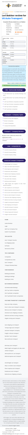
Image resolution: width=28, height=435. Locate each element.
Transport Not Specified (10, 125)
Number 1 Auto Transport (10, 176)
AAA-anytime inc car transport (11, 187)
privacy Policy (9, 428)
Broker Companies (8, 121)
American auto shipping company (12, 197)
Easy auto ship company (10, 179)
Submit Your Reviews (10, 232)
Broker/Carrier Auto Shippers (11, 118)
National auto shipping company (12, 174)
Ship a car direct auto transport (11, 166)
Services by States (9, 248)
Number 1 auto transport (11, 336)
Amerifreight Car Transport (10, 164)
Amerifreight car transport (11, 363)
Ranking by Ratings (9, 276)
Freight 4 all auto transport (10, 214)
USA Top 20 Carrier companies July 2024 (14, 104)
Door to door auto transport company (13, 192)
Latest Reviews (8, 223)
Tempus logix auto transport (11, 212)
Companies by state (10, 259)
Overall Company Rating (10, 152)
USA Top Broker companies (10, 109)
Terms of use (16, 430)
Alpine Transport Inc (6, 139)
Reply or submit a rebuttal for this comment (17, 83)
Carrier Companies (9, 123)
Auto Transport (9, 262)
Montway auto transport (10, 181)
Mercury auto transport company (12, 195)
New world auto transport (10, 209)
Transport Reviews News (11, 265)
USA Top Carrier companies (11, 106)
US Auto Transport (10, 11)
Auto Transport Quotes (11, 240)
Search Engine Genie (14, 425)
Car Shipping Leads (10, 243)
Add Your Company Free (11, 229)
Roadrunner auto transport (10, 171)
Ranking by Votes (9, 279)
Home (3, 11)
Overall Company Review (10, 150)
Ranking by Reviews (10, 273)
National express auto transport (12, 190)
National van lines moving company (13, 200)
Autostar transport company (11, 207)
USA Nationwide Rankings (11, 287)
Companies (8, 257)
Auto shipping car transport (11, 205)
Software (7, 246)
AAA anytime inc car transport (12, 353)
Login (6, 226)
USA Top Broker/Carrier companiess (14, 296)
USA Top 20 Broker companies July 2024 (14, 101)
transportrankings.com (8, 433)
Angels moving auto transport (11, 202)
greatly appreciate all (16, 139)
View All (23, 85)
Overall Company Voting (10, 154)
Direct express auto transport (11, 169)
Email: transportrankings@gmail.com (9, 1)
